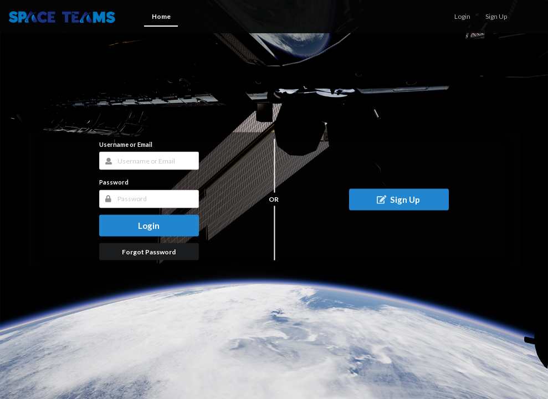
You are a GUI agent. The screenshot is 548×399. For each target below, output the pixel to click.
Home (161, 16)
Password (114, 182)
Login (149, 225)
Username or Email (125, 144)
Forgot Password (149, 251)
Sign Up (398, 199)
